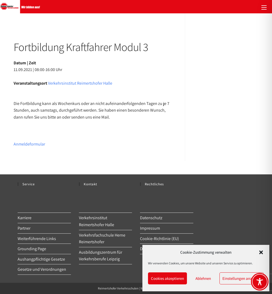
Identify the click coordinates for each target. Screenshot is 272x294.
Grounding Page (32, 249)
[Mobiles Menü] (264, 6)
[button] (261, 252)
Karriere (24, 218)
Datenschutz (151, 218)
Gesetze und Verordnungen (42, 269)
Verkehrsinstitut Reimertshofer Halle (80, 83)
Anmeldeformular (29, 144)
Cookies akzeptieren (167, 278)
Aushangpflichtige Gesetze (41, 259)
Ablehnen (203, 278)
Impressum (150, 228)
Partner (24, 228)
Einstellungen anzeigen (241, 278)
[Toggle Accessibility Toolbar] (259, 281)
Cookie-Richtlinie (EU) (159, 238)
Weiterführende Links (37, 238)
